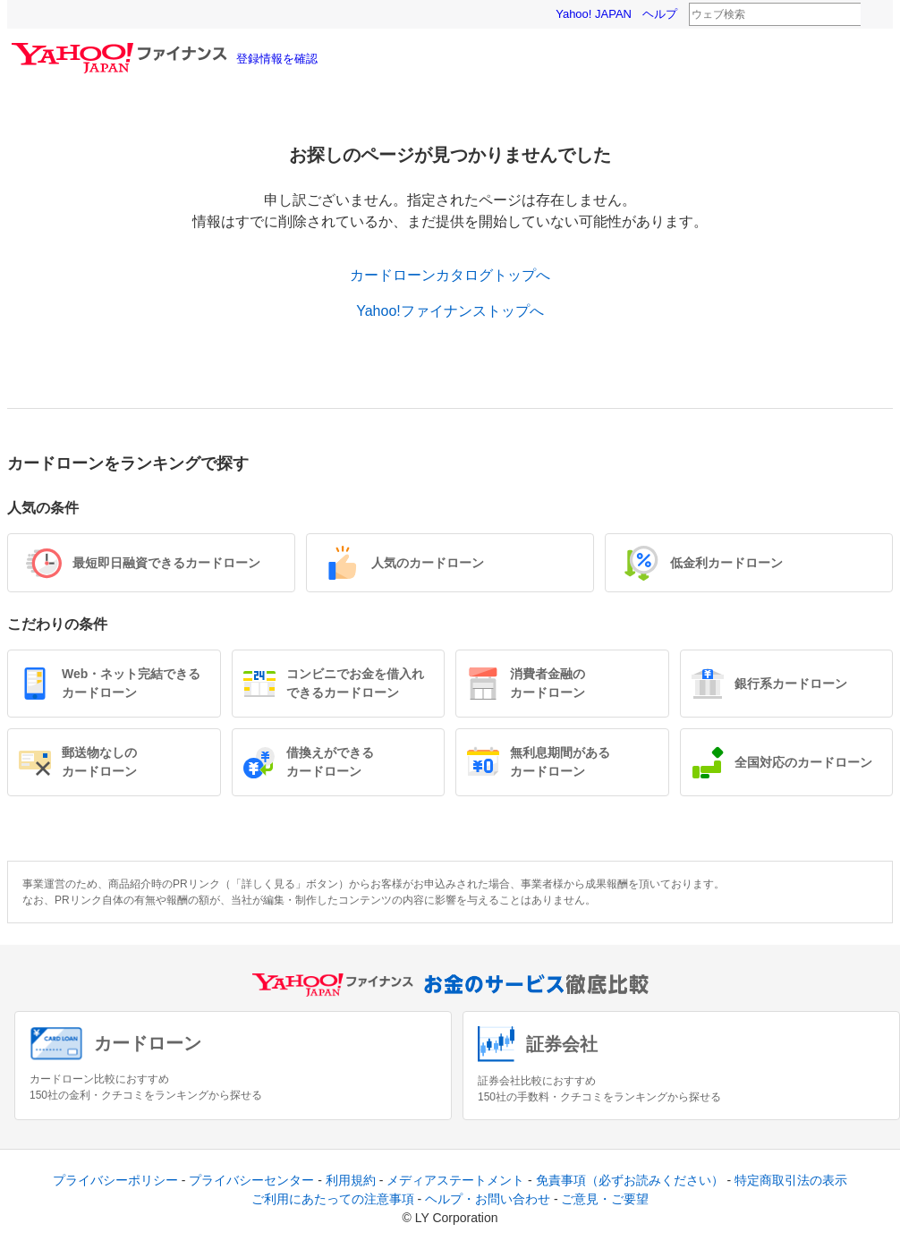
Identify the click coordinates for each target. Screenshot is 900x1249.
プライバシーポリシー (115, 1180)
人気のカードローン (427, 563)
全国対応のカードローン (803, 762)
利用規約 (351, 1180)
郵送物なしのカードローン (99, 761)
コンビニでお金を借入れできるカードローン (355, 683)
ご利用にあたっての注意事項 (332, 1199)
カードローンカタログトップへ (450, 275)
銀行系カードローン (790, 683)
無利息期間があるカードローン (560, 761)
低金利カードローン (726, 563)
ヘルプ (659, 14)
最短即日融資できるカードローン (166, 563)
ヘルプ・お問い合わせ (487, 1199)
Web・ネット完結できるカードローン (131, 683)
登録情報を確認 (277, 58)
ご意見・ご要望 (605, 1199)
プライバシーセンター (251, 1180)
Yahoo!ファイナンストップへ (450, 311)
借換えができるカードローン (330, 761)
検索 (872, 15)
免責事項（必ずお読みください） (630, 1180)
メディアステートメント (455, 1180)
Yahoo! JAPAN (594, 14)
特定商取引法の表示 (790, 1180)
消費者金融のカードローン (547, 683)
